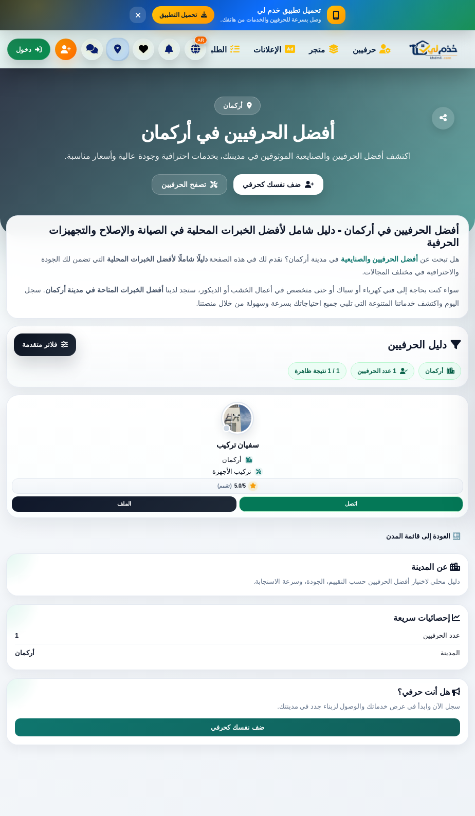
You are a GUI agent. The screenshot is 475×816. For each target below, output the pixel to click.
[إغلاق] (138, 15)
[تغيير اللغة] (195, 49)
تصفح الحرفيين (189, 184)
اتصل (351, 503)
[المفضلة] (143, 49)
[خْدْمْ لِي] (436, 49)
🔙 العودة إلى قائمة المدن (423, 536)
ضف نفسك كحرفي (278, 184)
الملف (124, 503)
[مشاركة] (443, 118)
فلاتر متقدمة (45, 344)
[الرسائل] (92, 49)
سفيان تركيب (237, 444)
